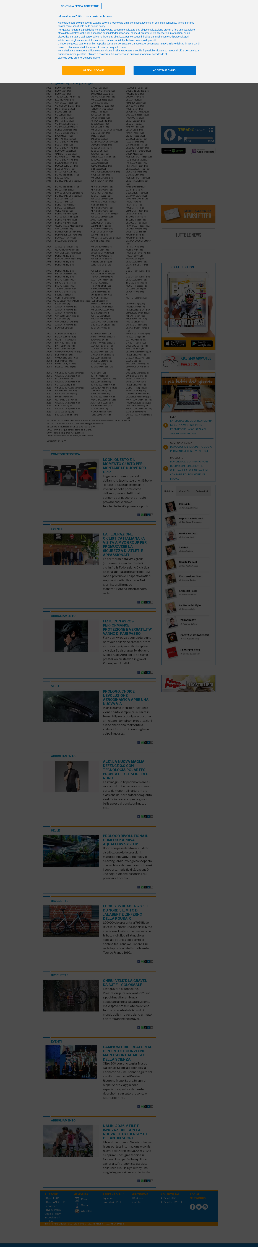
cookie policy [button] (98, 26)
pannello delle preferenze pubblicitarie (79, 57)
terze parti (106, 29)
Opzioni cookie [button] (93, 70)
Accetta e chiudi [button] (164, 70)
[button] (80, 6)
